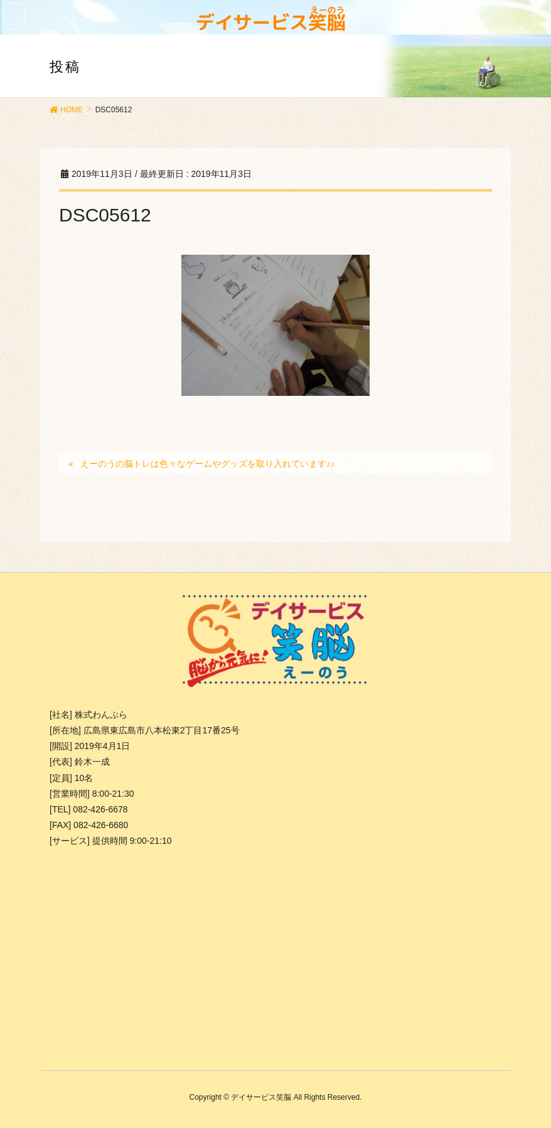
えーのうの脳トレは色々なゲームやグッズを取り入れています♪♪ (207, 464)
